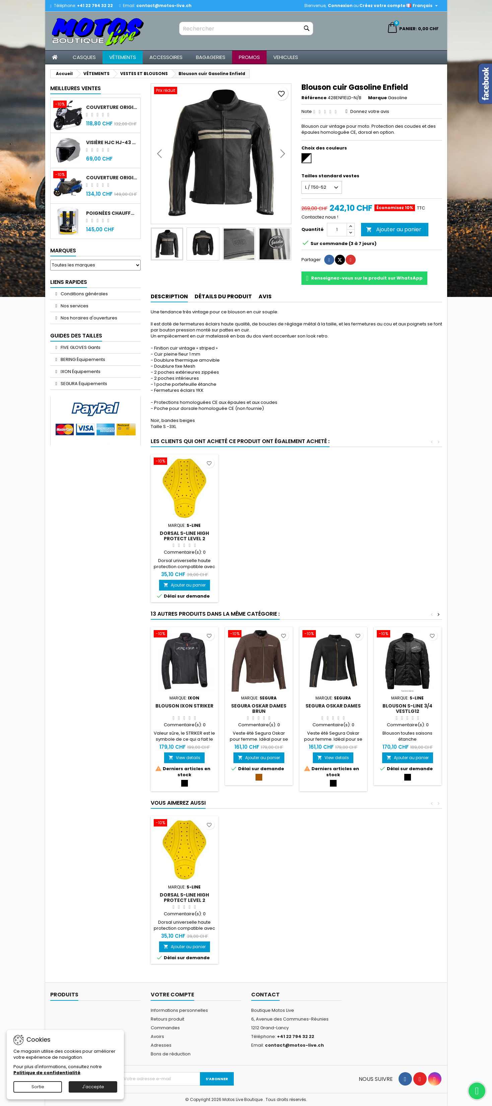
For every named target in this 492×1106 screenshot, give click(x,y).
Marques (63, 250)
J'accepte (93, 1087)
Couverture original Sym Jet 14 (112, 107)
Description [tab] (169, 296)
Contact (265, 994)
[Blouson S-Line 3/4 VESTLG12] (407, 634)
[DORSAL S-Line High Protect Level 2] (184, 461)
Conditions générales (84, 294)
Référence (314, 98)
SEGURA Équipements (83, 383)
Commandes (165, 1028)
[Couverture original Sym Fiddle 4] (68, 175)
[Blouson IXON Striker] (184, 634)
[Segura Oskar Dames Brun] (259, 634)
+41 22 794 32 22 (95, 5)
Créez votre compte (382, 5)
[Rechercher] (246, 28)
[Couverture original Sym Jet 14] (68, 105)
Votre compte (172, 994)
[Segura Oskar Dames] (333, 634)
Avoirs (157, 1036)
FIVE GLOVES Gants (80, 347)
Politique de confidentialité (46, 1072)
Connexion (340, 5)
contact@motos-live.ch (164, 5)
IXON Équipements (80, 371)
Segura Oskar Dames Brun (258, 708)
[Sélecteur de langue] (422, 5)
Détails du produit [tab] (223, 296)
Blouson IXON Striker (184, 705)
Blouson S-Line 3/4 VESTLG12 (407, 708)
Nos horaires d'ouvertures (88, 318)
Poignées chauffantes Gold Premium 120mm (112, 213)
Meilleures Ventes (75, 88)
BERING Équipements (82, 359)
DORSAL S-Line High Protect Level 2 (184, 536)
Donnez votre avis (369, 111)
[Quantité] (337, 229)
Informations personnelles (179, 1010)
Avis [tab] (265, 296)
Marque (377, 98)
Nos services (74, 306)
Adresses (161, 1045)
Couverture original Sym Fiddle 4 (112, 177)
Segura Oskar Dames (333, 705)
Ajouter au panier (393, 229)
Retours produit (167, 1019)
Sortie (37, 1087)
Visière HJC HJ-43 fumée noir (112, 142)
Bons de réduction (171, 1054)
